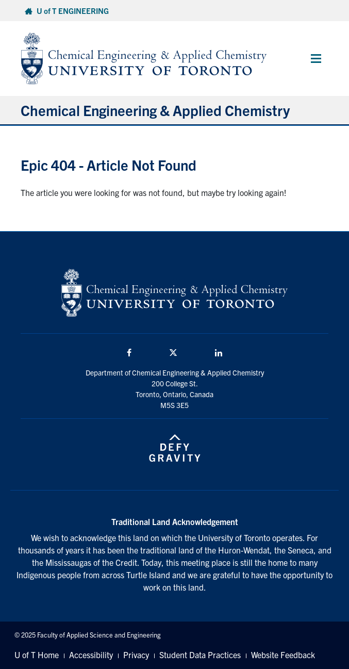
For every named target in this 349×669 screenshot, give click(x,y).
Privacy (136, 654)
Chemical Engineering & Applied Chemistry (155, 110)
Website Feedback (283, 654)
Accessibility (91, 654)
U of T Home (36, 654)
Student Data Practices (200, 654)
